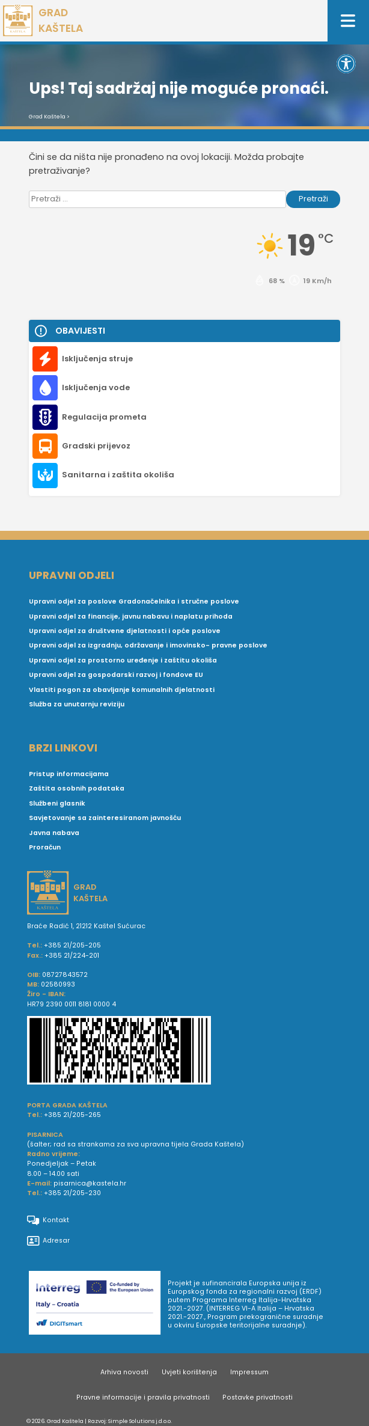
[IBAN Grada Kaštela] (184, 1052)
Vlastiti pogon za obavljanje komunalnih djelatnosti (122, 689)
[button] (346, 63)
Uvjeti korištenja (189, 1372)
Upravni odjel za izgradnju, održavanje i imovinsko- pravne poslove (148, 645)
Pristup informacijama (69, 774)
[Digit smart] (98, 1304)
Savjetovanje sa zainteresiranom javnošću (105, 817)
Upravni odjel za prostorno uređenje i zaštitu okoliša (123, 660)
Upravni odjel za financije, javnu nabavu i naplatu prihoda (131, 616)
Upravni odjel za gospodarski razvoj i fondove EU (116, 674)
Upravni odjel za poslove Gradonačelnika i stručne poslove (134, 601)
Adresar (48, 1241)
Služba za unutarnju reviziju (76, 704)
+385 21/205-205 (72, 945)
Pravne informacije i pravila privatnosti (143, 1397)
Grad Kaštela (47, 116)
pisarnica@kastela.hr (89, 1183)
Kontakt (48, 1220)
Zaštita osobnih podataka (76, 788)
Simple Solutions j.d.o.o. (140, 1421)
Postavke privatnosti (257, 1397)
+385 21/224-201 (71, 955)
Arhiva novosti (124, 1372)
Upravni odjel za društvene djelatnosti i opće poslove (125, 630)
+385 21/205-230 (72, 1193)
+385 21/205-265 (72, 1114)
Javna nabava (54, 832)
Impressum (249, 1372)
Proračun (45, 847)
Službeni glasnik (57, 803)
